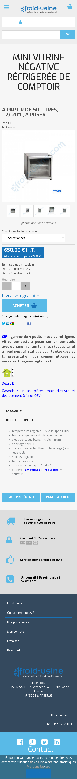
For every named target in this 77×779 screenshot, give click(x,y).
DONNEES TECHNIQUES (21, 420)
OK (38, 773)
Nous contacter (61, 715)
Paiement (13, 650)
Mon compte (15, 632)
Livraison (13, 641)
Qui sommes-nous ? (20, 613)
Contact (40, 749)
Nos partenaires (18, 622)
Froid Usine (14, 603)
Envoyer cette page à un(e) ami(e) (25, 316)
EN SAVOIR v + (15, 411)
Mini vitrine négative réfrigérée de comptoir (38, 72)
